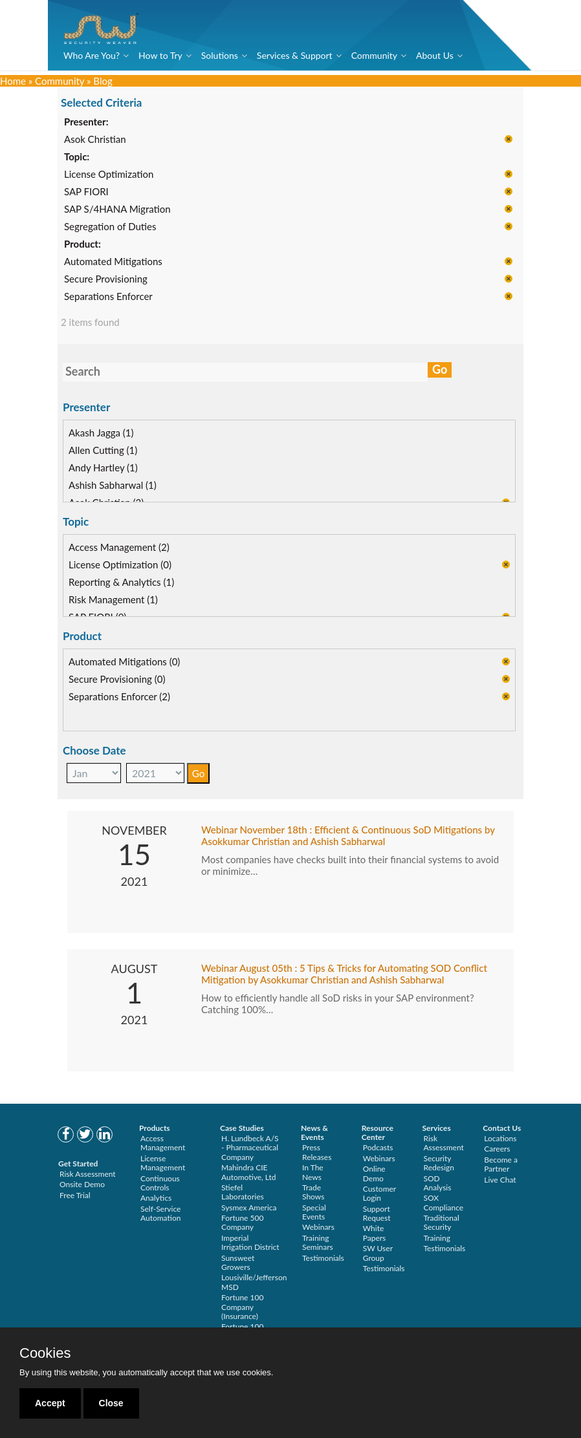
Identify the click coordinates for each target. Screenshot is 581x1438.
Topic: (76, 158)
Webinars (318, 1227)
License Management (162, 1163)
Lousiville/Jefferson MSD (254, 1281)
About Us (435, 55)
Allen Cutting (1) (103, 450)
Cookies (45, 1353)
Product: (82, 245)
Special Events (314, 1212)
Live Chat (500, 1180)
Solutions (219, 55)
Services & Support (295, 55)
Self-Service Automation (160, 1213)
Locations (500, 1138)
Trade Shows (313, 1192)
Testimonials (323, 1258)
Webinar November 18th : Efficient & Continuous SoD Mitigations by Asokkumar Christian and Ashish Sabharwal (348, 836)
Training (437, 1238)
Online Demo (374, 1173)
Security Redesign (439, 1163)
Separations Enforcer (108, 297)
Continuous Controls (160, 1183)
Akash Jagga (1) (101, 433)
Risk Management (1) (113, 600)
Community (374, 55)
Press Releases (316, 1152)
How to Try (160, 55)
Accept (50, 1403)
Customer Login (379, 1193)
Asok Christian (95, 140)
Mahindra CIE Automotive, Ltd (248, 1172)
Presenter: (86, 123)
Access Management (162, 1142)
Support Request (377, 1213)
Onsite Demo (82, 1184)
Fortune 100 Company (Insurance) (242, 1307)
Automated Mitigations (113, 262)
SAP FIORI (86, 193)
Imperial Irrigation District (250, 1242)
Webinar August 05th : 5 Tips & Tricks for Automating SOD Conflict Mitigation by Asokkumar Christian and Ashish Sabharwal (344, 974)
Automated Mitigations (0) (124, 662)
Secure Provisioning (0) (117, 679)
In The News (312, 1172)
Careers (497, 1149)
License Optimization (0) (120, 565)
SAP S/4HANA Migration (117, 210)
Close (111, 1403)
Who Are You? (91, 55)
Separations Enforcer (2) (119, 697)
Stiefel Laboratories (242, 1192)
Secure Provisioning (106, 280)
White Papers (374, 1232)
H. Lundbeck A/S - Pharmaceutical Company (250, 1147)
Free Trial (75, 1195)
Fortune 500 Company (242, 1222)
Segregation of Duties (110, 227)
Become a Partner (501, 1164)
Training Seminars (317, 1242)
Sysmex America (249, 1207)
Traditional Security (441, 1222)
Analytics (155, 1198)
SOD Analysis (438, 1183)
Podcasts (378, 1147)
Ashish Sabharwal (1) (113, 485)
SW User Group (378, 1252)
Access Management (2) (119, 547)
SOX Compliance (444, 1202)
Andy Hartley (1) (103, 468)
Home (13, 81)
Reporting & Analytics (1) (121, 582)
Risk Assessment (88, 1174)
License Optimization (108, 175)
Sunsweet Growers (237, 1262)
